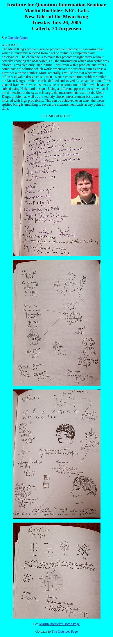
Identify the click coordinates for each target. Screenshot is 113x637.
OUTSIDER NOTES (56, 366)
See (36, 624)
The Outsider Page (65, 631)
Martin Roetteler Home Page (59, 624)
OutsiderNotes (18, 38)
